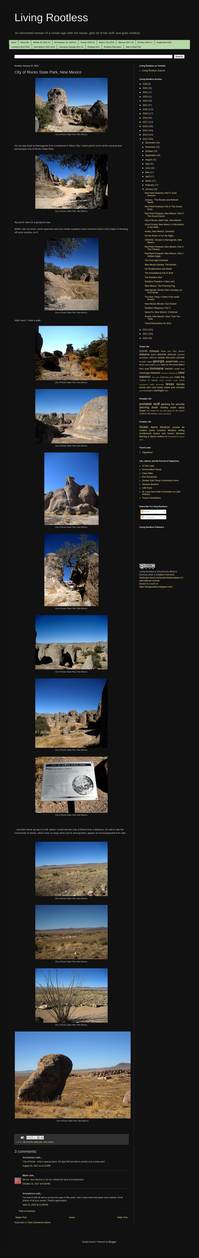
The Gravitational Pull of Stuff (159, 273)
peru (171, 377)
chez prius (170, 357)
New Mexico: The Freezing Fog (160, 286)
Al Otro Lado (148, 466)
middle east (179, 369)
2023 (145, 96)
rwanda (154, 380)
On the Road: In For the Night (159, 235)
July (147, 164)
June (148, 168)
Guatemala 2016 (164, 42)
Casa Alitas (147, 473)
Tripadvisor (147, 452)
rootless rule (144, 413)
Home (13, 42)
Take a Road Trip (133, 47)
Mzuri (25, 1175)
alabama (144, 354)
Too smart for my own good (159, 411)
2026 (145, 84)
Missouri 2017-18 (126, 42)
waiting (154, 413)
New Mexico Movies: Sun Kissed (160, 304)
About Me (24, 42)
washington (148, 390)
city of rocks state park (32, 1142)
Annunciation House (151, 469)
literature (165, 427)
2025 (145, 88)
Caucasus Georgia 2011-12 (71, 47)
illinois (142, 365)
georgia (158, 361)
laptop (182, 407)
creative (143, 430)
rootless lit (144, 380)
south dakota (179, 380)
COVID (143, 351)
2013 (145, 139)
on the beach (179, 411)
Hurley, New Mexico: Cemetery (159, 231)
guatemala (172, 361)
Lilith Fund (147, 488)
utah (141, 391)
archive (160, 414)
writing (181, 430)
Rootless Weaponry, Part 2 (157, 308)
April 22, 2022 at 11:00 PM (35, 1205)
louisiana (157, 368)
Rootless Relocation (113, 47)
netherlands (173, 373)
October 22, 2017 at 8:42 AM (36, 1183)
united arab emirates (174, 387)
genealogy (167, 414)
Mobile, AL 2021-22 (41, 42)
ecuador (142, 361)
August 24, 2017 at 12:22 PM (36, 1166)
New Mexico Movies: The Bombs (160, 264)
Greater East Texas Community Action (160, 480)
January (149, 189)
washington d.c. (161, 390)
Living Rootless (51, 17)
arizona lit (174, 436)
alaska (153, 354)
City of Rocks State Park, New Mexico (163, 220)
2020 (145, 109)
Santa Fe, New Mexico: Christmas (161, 312)
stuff (156, 404)
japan (153, 365)
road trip (180, 377)
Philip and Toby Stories (173, 351)
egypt (149, 361)
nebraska (164, 373)
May (147, 172)
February (149, 185)
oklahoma (164, 377)
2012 (145, 329)
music (143, 427)
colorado (180, 357)
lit (168, 436)
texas (170, 384)
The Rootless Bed (153, 277)
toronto (180, 384)
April (147, 176)
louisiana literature (166, 430)
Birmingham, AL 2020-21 (65, 42)
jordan (158, 365)
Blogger (112, 1242)
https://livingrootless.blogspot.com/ (155, 587)
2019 (145, 113)
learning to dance (147, 436)
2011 (145, 334)
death (154, 407)
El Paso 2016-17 (145, 42)
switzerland (143, 384)
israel (147, 365)
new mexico (48, 1142)
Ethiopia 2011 (94, 47)
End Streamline (149, 477)
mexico (169, 368)
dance (154, 427)
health (173, 407)
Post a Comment (27, 1211)
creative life (178, 427)
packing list (168, 404)
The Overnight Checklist (156, 260)
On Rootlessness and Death (158, 269)
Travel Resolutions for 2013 (158, 323)
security (180, 404)
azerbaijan (143, 358)
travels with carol (147, 387)
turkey (160, 387)
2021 (145, 105)
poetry (152, 430)
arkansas (171, 354)
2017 (145, 122)
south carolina (165, 380)
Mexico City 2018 (106, 42)
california (153, 358)
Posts (145, 511)
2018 (145, 118)
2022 (145, 101)
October (149, 151)
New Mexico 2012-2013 (44, 47)
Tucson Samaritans (151, 498)
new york (155, 377)
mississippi (144, 373)
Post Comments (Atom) (39, 1222)
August (149, 159)
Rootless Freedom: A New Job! (160, 281)
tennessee (160, 384)
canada (161, 357)
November (150, 147)
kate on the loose (169, 364)
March (148, 181)
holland (182, 362)
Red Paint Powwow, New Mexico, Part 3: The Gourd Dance (164, 214)
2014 (145, 134)
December (150, 142)
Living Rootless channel (153, 70)
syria (152, 384)
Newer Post (21, 1217)
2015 (145, 130)
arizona (162, 354)
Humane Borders (150, 484)
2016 (145, 126)
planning (144, 407)
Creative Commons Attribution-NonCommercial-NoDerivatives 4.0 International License (161, 577)
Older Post (122, 1217)
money (164, 407)
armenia (181, 354)
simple (142, 410)
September (150, 155)
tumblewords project (149, 433)
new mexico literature (173, 433)
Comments (147, 517)
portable (145, 404)
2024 (145, 92)
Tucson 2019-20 (88, 42)
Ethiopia (154, 351)
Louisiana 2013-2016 (20, 47)
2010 (145, 338)
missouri (155, 372)
